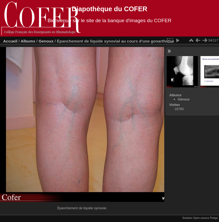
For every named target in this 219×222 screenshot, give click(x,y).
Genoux (46, 41)
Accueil (10, 41)
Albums (28, 41)
